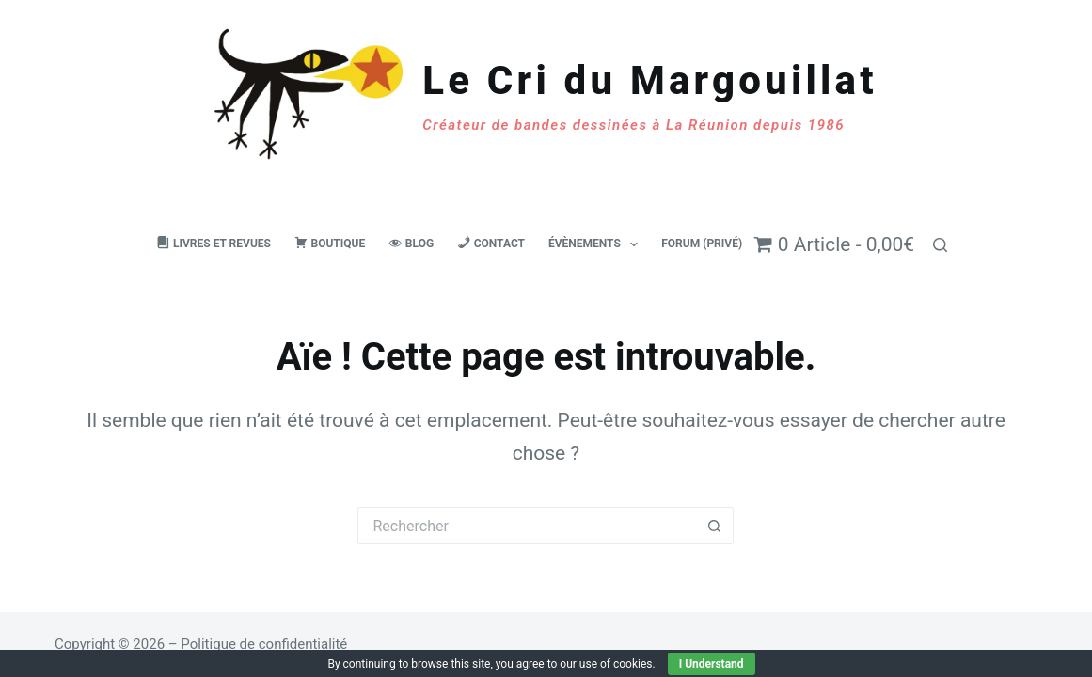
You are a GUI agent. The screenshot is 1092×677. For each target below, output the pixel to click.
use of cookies (616, 663)
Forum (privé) (701, 243)
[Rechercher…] (526, 525)
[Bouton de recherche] (715, 525)
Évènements (596, 244)
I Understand (711, 663)
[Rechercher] (940, 245)
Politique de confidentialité (264, 644)
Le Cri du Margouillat (649, 80)
